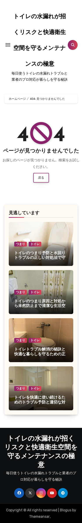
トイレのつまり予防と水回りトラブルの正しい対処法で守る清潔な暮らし (39, 258)
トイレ (35, 244)
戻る (41, 178)
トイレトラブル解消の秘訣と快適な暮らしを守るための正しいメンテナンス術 (39, 354)
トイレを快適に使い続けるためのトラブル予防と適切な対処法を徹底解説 (39, 402)
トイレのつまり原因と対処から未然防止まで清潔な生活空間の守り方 (39, 306)
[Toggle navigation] (7, 44)
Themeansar (39, 516)
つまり (20, 244)
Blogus (65, 510)
